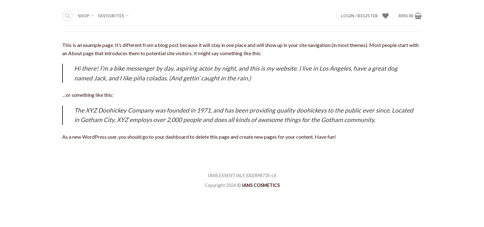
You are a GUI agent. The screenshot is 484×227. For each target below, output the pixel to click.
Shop (86, 16)
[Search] (68, 16)
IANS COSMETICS (261, 185)
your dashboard (172, 137)
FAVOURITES (113, 16)
